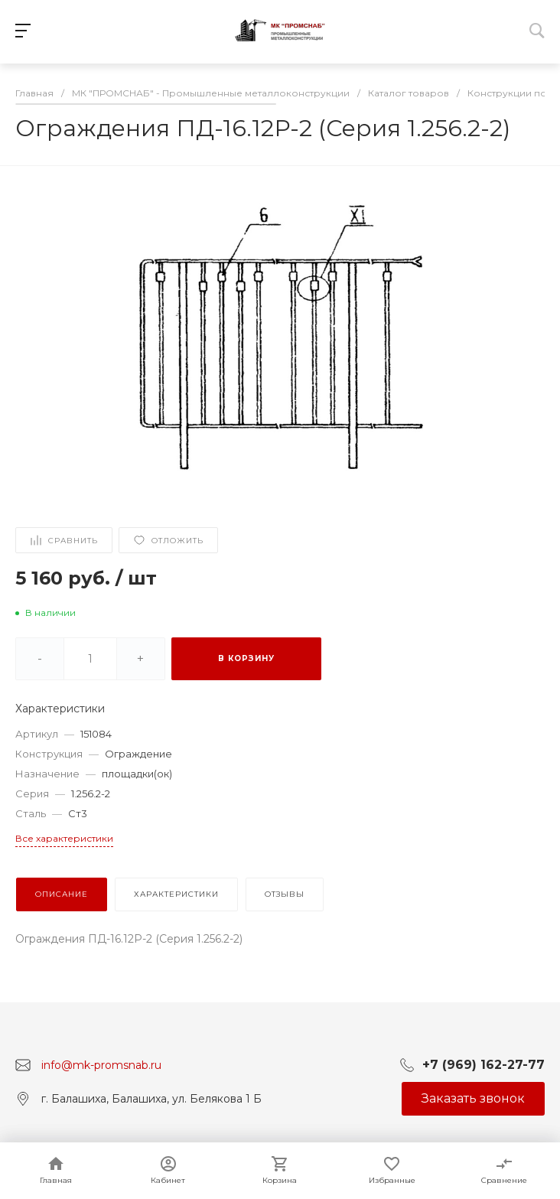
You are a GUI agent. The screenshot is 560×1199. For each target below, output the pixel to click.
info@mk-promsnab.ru (101, 1064)
